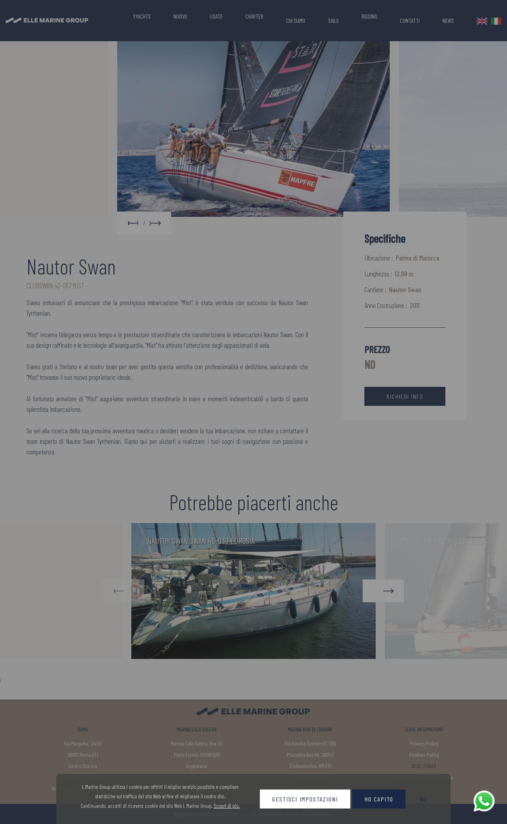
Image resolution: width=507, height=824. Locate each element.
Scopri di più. (227, 806)
